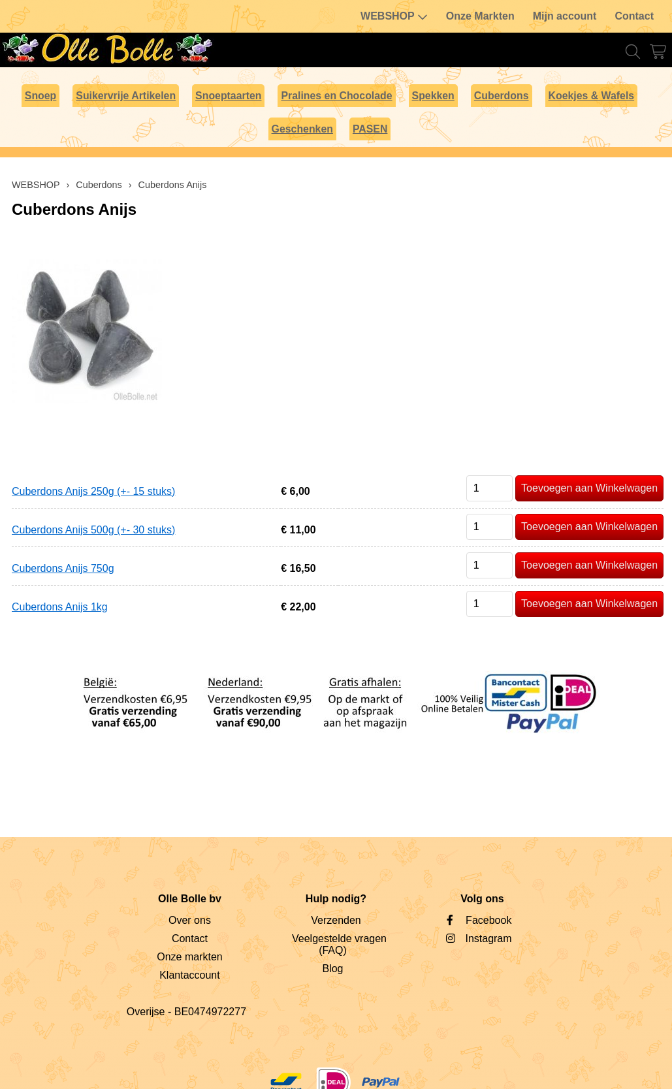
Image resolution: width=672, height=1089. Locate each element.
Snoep (40, 95)
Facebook (488, 920)
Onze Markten (480, 16)
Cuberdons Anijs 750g (63, 568)
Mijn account (565, 16)
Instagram (488, 938)
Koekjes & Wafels (592, 95)
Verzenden (336, 920)
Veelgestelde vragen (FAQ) (339, 944)
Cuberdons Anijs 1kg (60, 606)
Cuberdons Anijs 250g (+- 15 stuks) (93, 491)
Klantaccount (189, 975)
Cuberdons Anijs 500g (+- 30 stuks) (93, 529)
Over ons (189, 920)
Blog (332, 968)
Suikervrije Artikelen (126, 95)
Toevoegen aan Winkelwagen (589, 488)
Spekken (433, 95)
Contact (634, 16)
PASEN (370, 128)
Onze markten (189, 956)
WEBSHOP (394, 16)
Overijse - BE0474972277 (186, 1011)
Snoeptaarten (228, 95)
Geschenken (302, 128)
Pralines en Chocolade (336, 95)
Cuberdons (501, 95)
